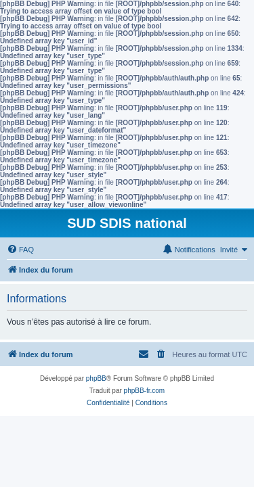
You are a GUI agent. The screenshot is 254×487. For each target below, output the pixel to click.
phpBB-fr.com (144, 390)
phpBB (96, 378)
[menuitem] (20, 249)
